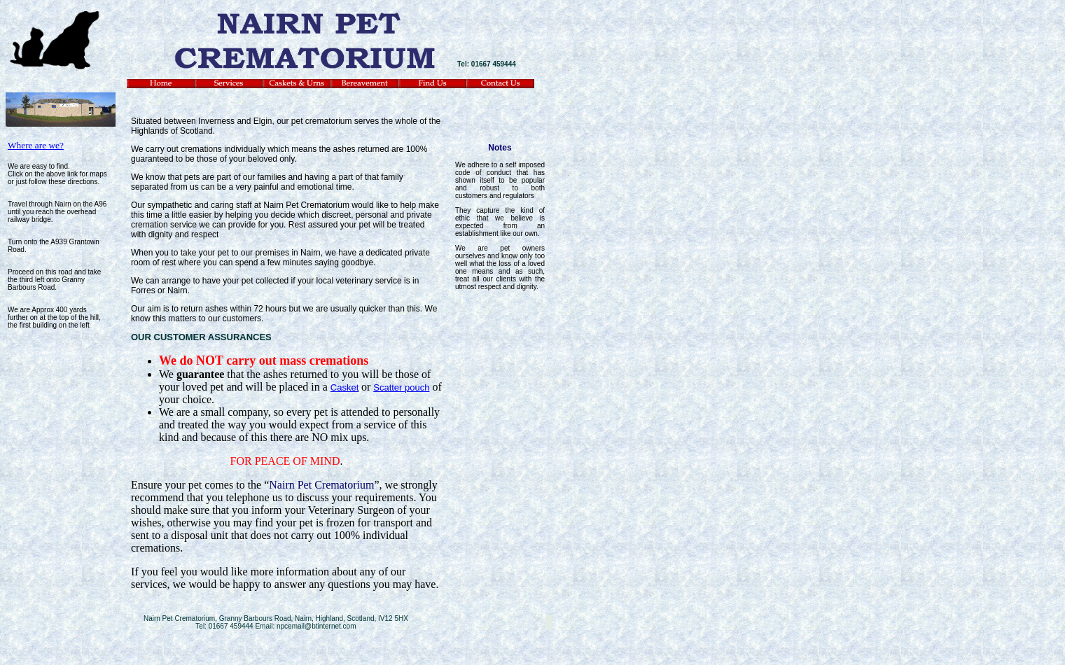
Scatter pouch (401, 387)
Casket (344, 387)
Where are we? (36, 145)
